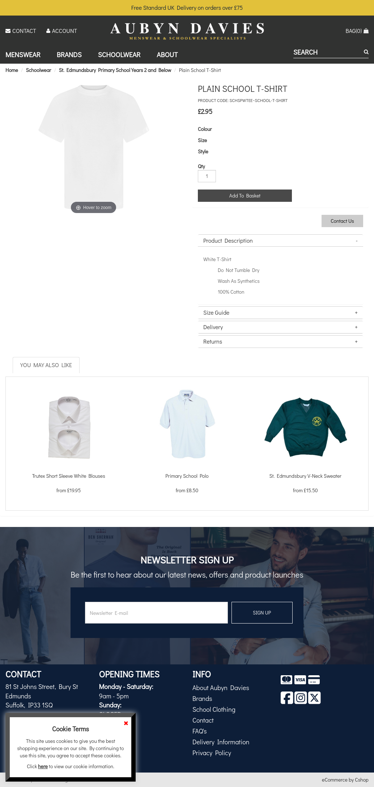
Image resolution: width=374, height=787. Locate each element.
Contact (203, 720)
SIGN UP (262, 612)
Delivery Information (220, 741)
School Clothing (213, 709)
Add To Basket (244, 195)
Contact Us (342, 220)
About (167, 54)
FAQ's (199, 731)
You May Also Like (46, 365)
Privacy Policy (211, 752)
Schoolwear (119, 54)
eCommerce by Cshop (345, 779)
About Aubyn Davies (220, 687)
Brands (69, 54)
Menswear (23, 54)
